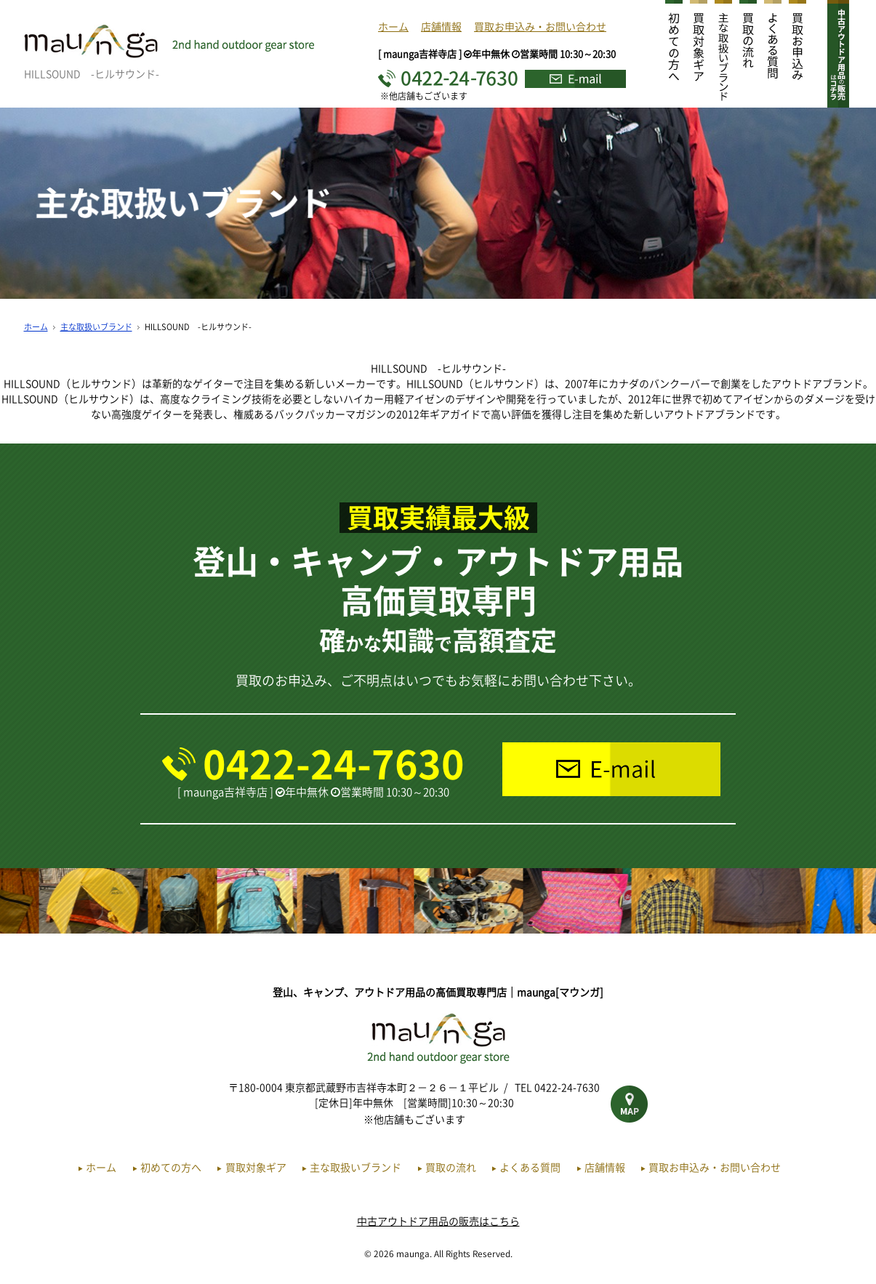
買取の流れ (450, 1167)
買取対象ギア (255, 1167)
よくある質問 (529, 1167)
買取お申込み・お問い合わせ (540, 26)
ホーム (393, 26)
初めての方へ (170, 1167)
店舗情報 (441, 26)
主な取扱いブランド (96, 327)
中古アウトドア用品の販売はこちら (438, 1220)
